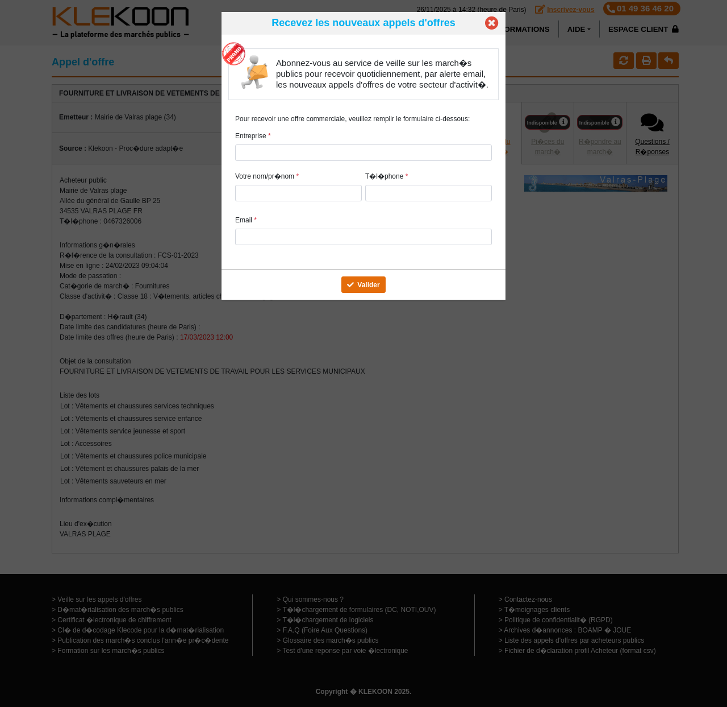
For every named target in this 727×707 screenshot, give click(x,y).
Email (246, 220)
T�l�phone (386, 176)
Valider (363, 285)
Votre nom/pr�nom (267, 176)
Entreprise (253, 136)
